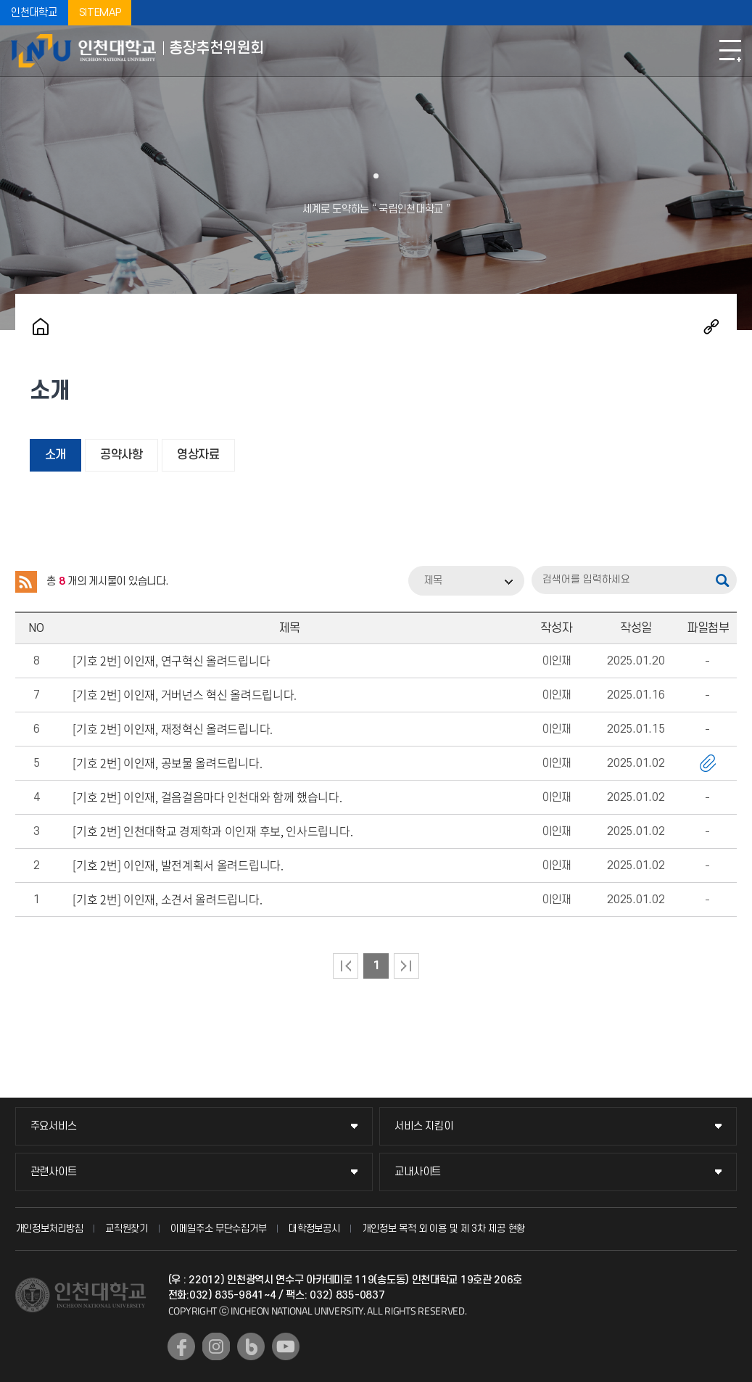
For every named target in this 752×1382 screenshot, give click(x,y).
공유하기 (711, 326)
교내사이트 (417, 1172)
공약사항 (121, 454)
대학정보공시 (314, 1228)
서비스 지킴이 (423, 1126)
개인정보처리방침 (49, 1228)
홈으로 (40, 326)
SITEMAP (100, 13)
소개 (55, 454)
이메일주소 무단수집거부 (218, 1228)
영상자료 (198, 454)
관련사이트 (53, 1172)
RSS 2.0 (26, 582)
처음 (345, 966)
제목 (432, 581)
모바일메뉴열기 (730, 50)
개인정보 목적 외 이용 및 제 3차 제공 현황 (443, 1228)
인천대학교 (34, 13)
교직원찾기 (126, 1228)
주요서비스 (53, 1126)
